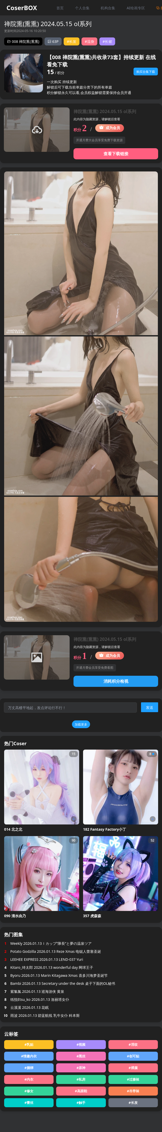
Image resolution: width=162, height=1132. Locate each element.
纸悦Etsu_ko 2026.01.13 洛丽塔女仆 (36, 999)
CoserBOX (21, 8)
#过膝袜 (133, 1079)
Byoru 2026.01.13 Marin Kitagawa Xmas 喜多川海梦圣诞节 (56, 975)
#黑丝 (81, 1056)
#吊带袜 (133, 1091)
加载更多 (81, 724)
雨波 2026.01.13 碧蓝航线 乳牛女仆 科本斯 (42, 1015)
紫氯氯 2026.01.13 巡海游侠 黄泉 (34, 991)
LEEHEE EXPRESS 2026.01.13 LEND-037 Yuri (43, 959)
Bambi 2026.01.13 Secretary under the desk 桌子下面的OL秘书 (59, 983)
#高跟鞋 (81, 1091)
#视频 (81, 1044)
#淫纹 (133, 1044)
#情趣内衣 (28, 1056)
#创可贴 (133, 1056)
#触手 (81, 1102)
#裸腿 (133, 1067)
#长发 (71, 41)
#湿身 (89, 41)
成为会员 (109, 127)
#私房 (81, 1079)
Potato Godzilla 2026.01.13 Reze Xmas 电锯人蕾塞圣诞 (52, 951)
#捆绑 (28, 1067)
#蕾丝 (28, 1102)
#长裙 (107, 41)
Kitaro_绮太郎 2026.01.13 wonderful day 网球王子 (48, 967)
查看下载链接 (116, 153)
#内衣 (28, 1079)
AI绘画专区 (136, 7)
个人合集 (82, 7)
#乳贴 (28, 1044)
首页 (60, 7)
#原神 (81, 1067)
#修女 (28, 1091)
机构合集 (108, 7)
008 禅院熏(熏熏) (23, 41)
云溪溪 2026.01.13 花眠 (26, 1007)
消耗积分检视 (116, 681)
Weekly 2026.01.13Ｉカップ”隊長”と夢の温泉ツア (48, 943)
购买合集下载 (145, 71)
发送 (149, 707)
